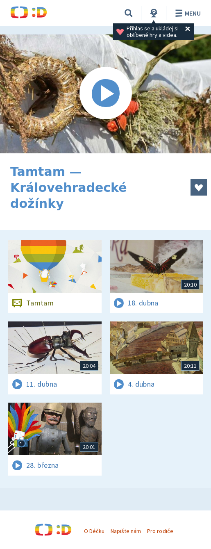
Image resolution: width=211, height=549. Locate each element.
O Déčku (94, 531)
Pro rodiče (160, 531)
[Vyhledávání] (128, 13)
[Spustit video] (105, 93)
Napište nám (126, 531)
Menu (186, 13)
